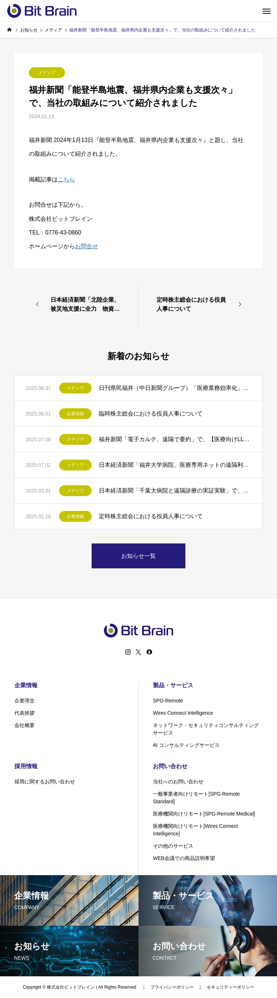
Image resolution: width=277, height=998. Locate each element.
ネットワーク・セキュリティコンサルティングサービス (206, 729)
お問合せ (86, 246)
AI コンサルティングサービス (186, 745)
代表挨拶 (24, 713)
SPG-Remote (168, 701)
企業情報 (75, 413)
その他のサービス (173, 846)
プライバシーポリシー (172, 987)
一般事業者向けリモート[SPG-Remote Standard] (196, 797)
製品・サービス (173, 685)
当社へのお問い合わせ (178, 781)
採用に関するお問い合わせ (44, 781)
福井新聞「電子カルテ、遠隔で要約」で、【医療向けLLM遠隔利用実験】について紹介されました (175, 439)
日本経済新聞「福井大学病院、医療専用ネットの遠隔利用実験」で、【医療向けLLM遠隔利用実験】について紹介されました (175, 465)
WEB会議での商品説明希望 (184, 858)
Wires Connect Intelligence (183, 713)
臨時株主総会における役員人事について (151, 413)
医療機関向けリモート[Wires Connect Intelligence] (195, 829)
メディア (47, 72)
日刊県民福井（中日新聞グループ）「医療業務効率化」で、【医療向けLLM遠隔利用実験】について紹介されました (175, 388)
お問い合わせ (170, 766)
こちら (66, 179)
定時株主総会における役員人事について (151, 516)
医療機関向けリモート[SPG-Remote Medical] (204, 814)
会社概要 (24, 725)
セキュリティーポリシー (230, 987)
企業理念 (24, 701)
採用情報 (26, 766)
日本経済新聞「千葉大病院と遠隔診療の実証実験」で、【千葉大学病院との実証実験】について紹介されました (175, 490)
